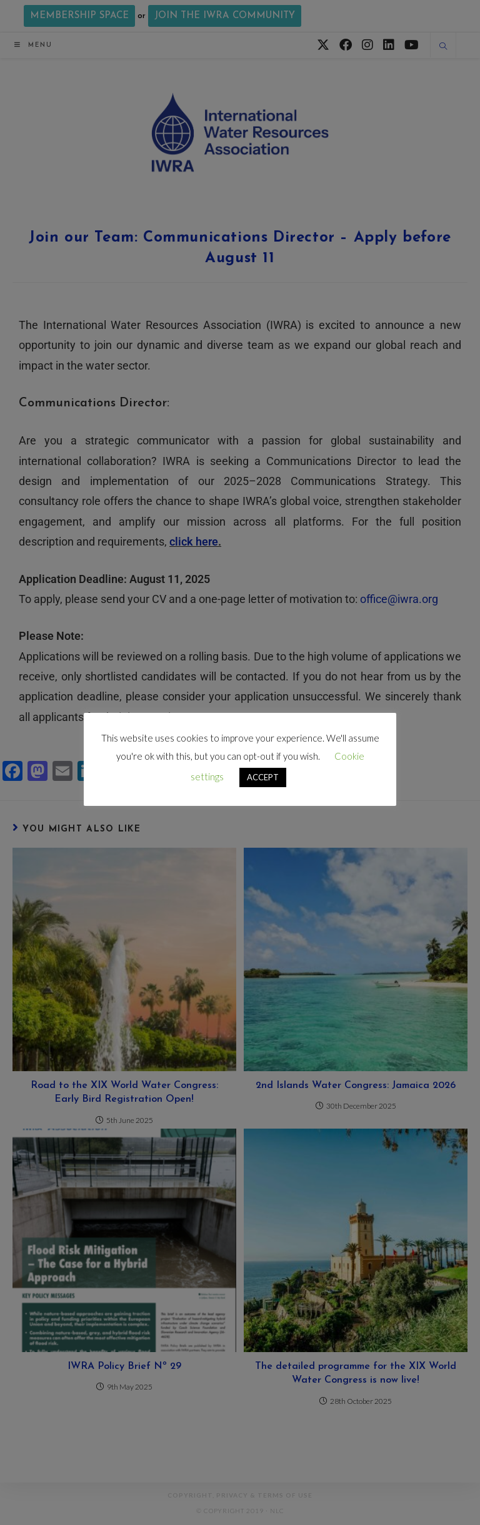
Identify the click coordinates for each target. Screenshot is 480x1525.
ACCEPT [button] (263, 777)
